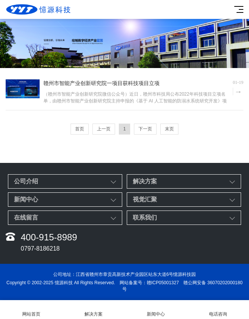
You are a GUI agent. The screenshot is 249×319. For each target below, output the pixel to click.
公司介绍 (26, 181)
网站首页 (31, 310)
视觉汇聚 (145, 199)
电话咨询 (218, 310)
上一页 (104, 129)
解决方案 (145, 181)
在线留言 (26, 217)
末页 (169, 129)
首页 (79, 129)
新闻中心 (26, 199)
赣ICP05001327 (163, 282)
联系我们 (145, 217)
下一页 (145, 129)
